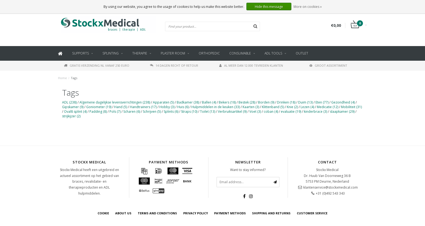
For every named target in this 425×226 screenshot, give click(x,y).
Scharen (131, 111)
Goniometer (98, 107)
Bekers (227, 102)
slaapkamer (342, 111)
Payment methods (230, 213)
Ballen (209, 102)
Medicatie (327, 107)
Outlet (302, 53)
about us (123, 213)
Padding (98, 111)
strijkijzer (71, 116)
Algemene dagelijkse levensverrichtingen (114, 102)
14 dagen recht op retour (174, 65)
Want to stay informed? (248, 169)
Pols (115, 111)
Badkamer (188, 102)
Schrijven (152, 111)
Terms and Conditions (157, 213)
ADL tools (273, 53)
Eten (322, 102)
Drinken (286, 102)
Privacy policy (195, 213)
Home (62, 78)
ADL (69, 102)
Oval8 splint (75, 111)
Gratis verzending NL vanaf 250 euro (96, 65)
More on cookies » (308, 6)
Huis (183, 107)
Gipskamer (72, 107)
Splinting (110, 53)
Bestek (247, 102)
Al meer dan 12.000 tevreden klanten (251, 65)
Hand (120, 107)
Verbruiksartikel (232, 111)
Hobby (167, 107)
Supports (80, 53)
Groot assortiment (328, 65)
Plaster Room (173, 53)
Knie (292, 107)
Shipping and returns (271, 213)
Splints (171, 111)
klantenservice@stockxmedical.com (330, 187)
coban (271, 111)
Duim (305, 102)
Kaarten (251, 107)
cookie (103, 213)
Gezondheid (343, 102)
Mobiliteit (351, 107)
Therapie (139, 53)
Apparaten (163, 102)
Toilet (207, 111)
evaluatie (291, 111)
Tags (74, 78)
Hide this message (269, 6)
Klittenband (273, 107)
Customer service (312, 213)
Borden (266, 102)
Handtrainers (143, 107)
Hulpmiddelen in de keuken (215, 107)
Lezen (307, 107)
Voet (255, 111)
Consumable (240, 53)
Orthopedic (209, 53)
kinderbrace (315, 111)
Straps (189, 111)
